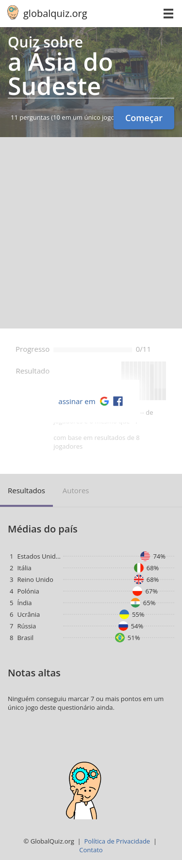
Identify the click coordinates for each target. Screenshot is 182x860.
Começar (144, 118)
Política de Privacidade (117, 841)
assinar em (76, 401)
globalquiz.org (55, 13)
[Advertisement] (91, 233)
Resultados (26, 490)
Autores (76, 490)
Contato (90, 849)
